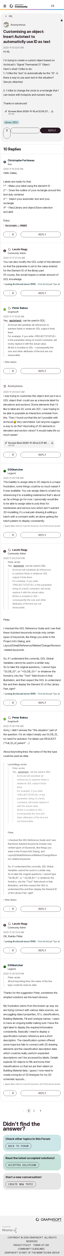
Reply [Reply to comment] (42, 234)
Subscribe (25, 130)
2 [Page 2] (34, 1110)
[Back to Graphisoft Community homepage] (19, 5)
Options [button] (59, 15)
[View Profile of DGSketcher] (15, 469)
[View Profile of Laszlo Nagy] (20, 249)
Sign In (59, 6)
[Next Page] (40, 1111)
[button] (7, 135)
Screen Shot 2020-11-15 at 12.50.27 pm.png (32, 111)
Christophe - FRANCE (16, 226)
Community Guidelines (31, 1249)
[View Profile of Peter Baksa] (20, 308)
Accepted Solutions (22, 1165)
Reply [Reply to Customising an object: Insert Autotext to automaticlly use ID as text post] (52, 130)
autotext (15, 320)
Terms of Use (41, 1245)
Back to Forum (18, 1146)
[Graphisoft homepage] (49, 1220)
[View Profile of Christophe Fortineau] (21, 160)
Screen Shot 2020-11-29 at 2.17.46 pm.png (32, 443)
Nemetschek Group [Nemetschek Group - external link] (48, 1252)
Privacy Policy (22, 1245)
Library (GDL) (11, 122)
